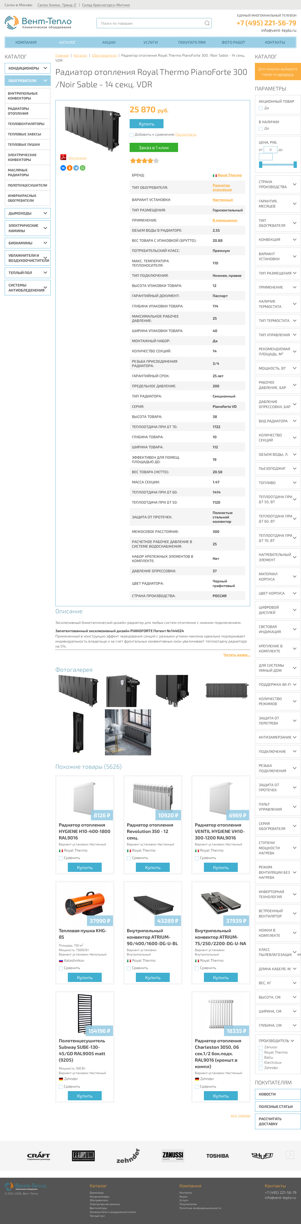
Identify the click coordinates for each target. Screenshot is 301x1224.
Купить (146, 123)
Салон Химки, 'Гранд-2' (57, 5)
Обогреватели (22, 80)
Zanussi (270, 1047)
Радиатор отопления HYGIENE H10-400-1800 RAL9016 (84, 831)
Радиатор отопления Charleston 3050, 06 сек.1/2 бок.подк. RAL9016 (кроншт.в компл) (218, 1053)
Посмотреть (185, 134)
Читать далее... (237, 654)
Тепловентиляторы (26, 124)
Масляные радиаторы (18, 172)
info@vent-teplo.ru (278, 30)
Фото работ (233, 42)
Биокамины (20, 243)
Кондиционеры (24, 68)
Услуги (150, 42)
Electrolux (272, 1062)
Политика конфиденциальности (200, 1207)
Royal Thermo (230, 175)
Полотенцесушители (27, 185)
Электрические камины (23, 228)
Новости (267, 1094)
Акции (109, 42)
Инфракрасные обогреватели (22, 197)
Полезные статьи (276, 1106)
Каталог (67, 42)
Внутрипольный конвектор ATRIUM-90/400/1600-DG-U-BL (152, 937)
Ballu (268, 1057)
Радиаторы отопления (18, 110)
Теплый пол (20, 272)
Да (266, 107)
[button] (290, 1155)
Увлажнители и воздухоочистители (29, 258)
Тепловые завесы (24, 134)
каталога (285, 74)
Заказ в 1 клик (154, 147)
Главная (62, 55)
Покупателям (192, 42)
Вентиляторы (98, 1207)
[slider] (260, 164)
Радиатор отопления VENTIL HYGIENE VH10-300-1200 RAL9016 (220, 831)
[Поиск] (207, 23)
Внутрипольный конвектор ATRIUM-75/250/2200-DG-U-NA (220, 937)
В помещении (225, 220)
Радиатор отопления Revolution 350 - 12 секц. (150, 831)
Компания (25, 42)
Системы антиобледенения (27, 287)
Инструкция (77, 158)
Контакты (275, 42)
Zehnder (271, 1067)
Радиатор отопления (222, 187)
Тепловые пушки (24, 144)
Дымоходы (20, 213)
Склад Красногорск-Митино (106, 5)
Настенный (223, 199)
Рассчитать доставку (270, 1121)
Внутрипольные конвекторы (23, 95)
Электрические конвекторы (22, 157)
